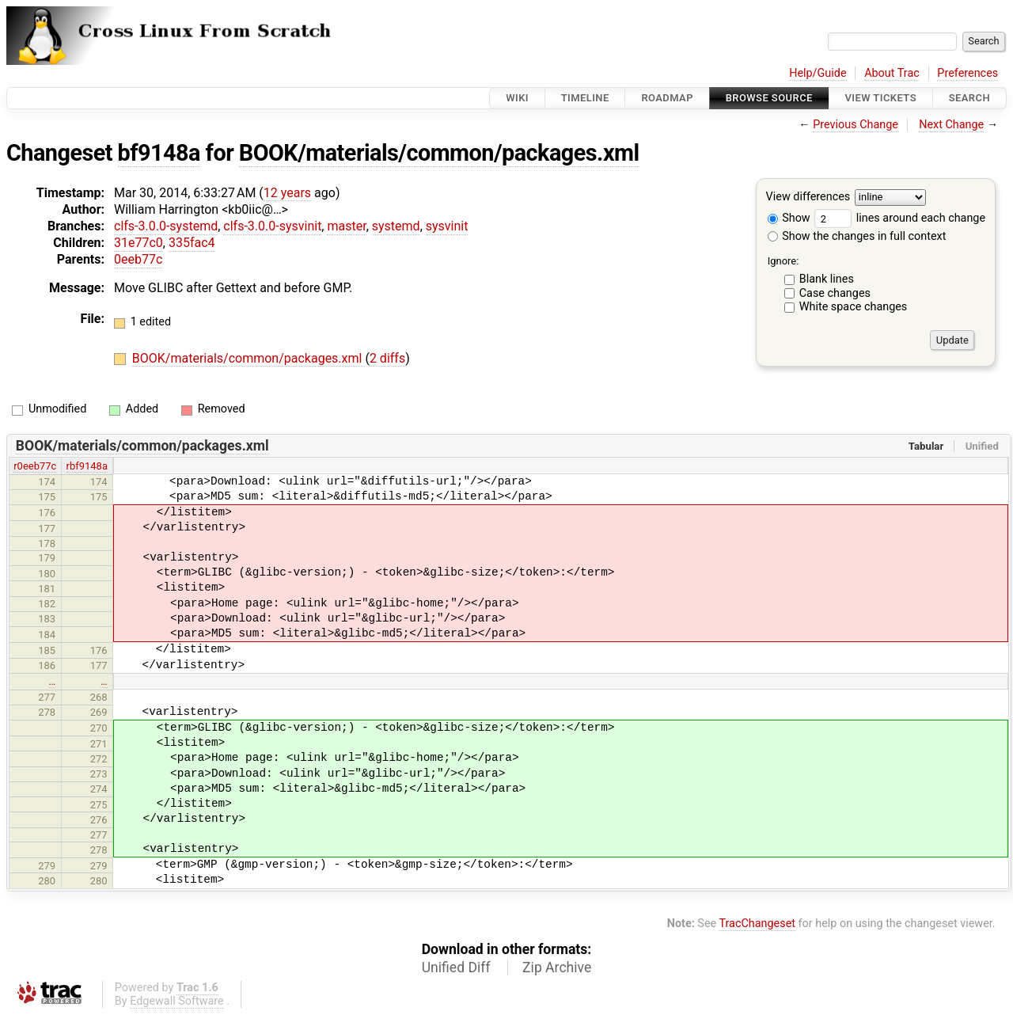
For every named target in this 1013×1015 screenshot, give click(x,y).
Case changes (835, 293)
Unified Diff (456, 967)
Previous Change (855, 124)
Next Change (951, 124)
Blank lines (826, 279)
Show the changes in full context (857, 236)
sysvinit (447, 226)
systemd (396, 226)
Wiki (517, 98)
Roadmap (667, 98)
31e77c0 (138, 242)
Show (789, 218)
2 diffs (387, 358)
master (346, 226)
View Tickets (880, 98)
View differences (808, 197)
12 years (287, 192)
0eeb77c (138, 259)
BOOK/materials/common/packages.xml (439, 152)
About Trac (892, 73)
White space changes (853, 307)
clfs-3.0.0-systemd (166, 226)
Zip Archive (556, 967)
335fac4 (192, 242)
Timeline (585, 98)
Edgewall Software (177, 1001)
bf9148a (159, 152)
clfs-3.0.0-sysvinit (272, 226)
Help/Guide (817, 73)
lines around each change (899, 218)
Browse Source (769, 98)
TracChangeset (757, 923)
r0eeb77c (34, 466)
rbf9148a (87, 466)
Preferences (967, 73)
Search (969, 98)
